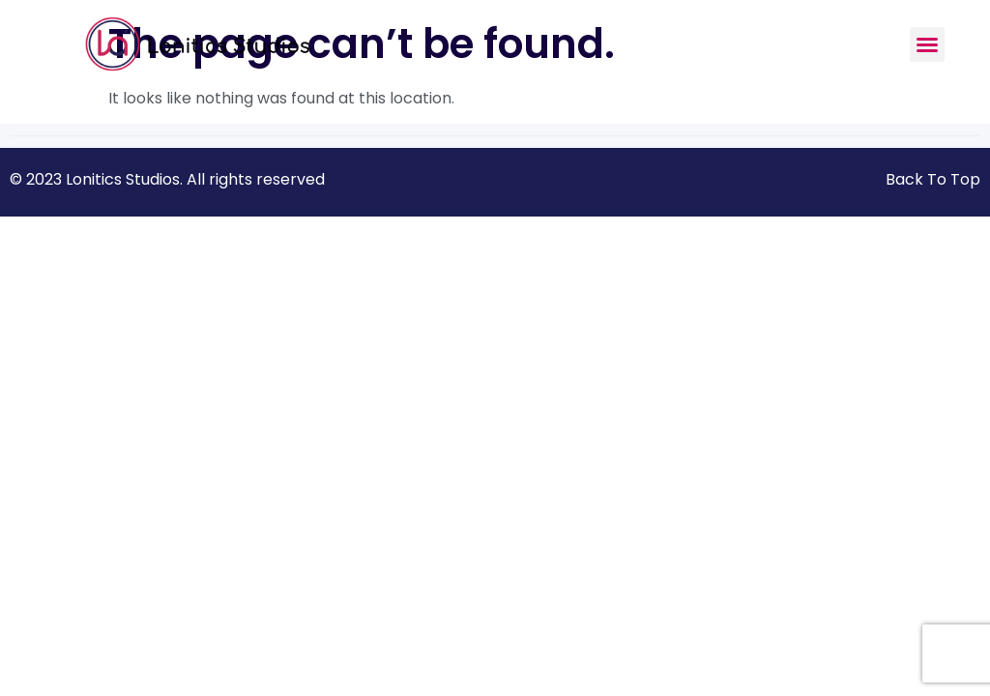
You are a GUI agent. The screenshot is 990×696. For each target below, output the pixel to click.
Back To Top (933, 179)
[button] (927, 44)
